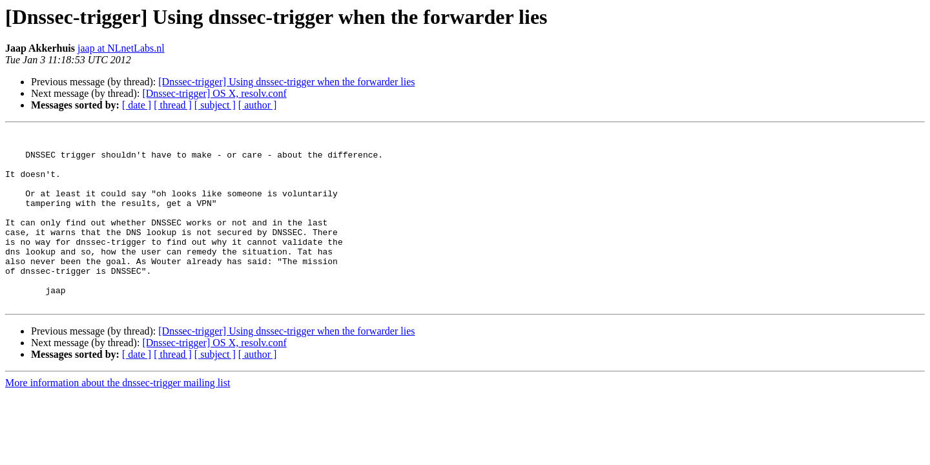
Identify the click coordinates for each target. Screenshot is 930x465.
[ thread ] (173, 104)
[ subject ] (215, 104)
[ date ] (136, 104)
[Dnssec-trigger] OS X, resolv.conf (214, 93)
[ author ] (257, 104)
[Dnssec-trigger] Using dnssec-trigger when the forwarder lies (286, 81)
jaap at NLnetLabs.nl (121, 48)
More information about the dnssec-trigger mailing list (117, 417)
